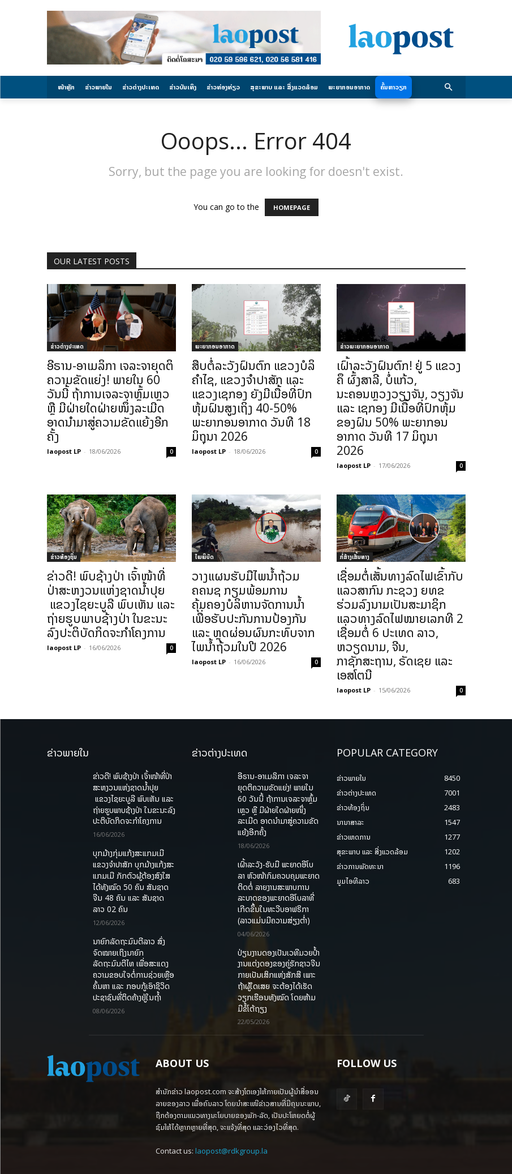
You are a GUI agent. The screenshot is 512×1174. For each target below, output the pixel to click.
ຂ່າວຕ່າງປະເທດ (67, 346)
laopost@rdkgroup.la (231, 1111)
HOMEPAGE (291, 207)
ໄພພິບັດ (204, 557)
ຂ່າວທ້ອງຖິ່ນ (63, 557)
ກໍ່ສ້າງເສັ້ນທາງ (354, 557)
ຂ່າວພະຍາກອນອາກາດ (364, 346)
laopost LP (64, 451)
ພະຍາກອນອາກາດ (215, 346)
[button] (448, 87)
